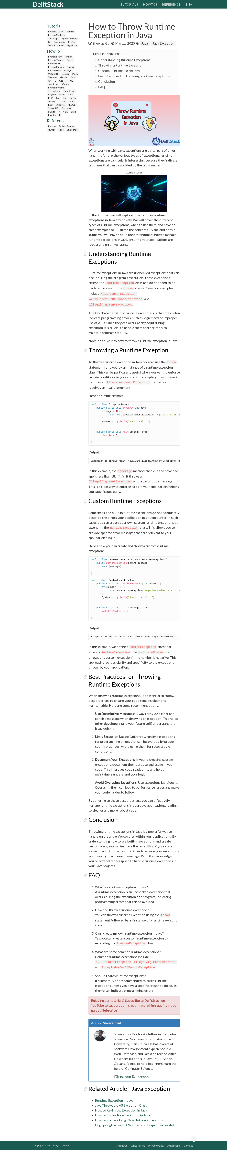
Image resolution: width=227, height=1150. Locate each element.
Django (68, 70)
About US (122, 1145)
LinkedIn (122, 1077)
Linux (72, 77)
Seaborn (52, 77)
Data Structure (56, 45)
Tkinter (70, 31)
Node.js (52, 101)
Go (64, 97)
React (62, 94)
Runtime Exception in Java (114, 1100)
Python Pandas (56, 67)
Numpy (70, 67)
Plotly (75, 73)
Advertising (174, 1145)
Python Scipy (55, 56)
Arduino (60, 104)
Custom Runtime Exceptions (119, 71)
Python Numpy (69, 38)
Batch (70, 60)
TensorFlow (54, 91)
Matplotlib (59, 41)
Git (49, 41)
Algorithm (72, 45)
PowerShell (54, 63)
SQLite (51, 111)
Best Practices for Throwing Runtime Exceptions (134, 76)
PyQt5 (71, 41)
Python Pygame (56, 87)
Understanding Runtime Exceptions (124, 60)
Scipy (61, 129)
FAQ (101, 87)
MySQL (71, 104)
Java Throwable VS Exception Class (121, 1105)
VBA (65, 111)
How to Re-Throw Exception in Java (121, 1110)
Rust (71, 101)
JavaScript (53, 38)
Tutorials (129, 4)
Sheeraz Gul (101, 43)
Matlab (63, 77)
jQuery (65, 84)
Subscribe (109, 1010)
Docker (65, 73)
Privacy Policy (156, 1145)
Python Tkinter (56, 60)
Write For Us (138, 1145)
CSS (70, 94)
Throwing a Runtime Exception (120, 65)
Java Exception (163, 43)
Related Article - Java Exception (129, 1088)
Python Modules (56, 35)
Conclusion (106, 81)
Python (68, 56)
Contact (188, 1145)
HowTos (150, 4)
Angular (52, 94)
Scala (73, 111)
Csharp (62, 101)
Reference (171, 4)
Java (58, 97)
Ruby (50, 104)
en (189, 4)
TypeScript (69, 91)
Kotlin (73, 97)
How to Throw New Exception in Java (122, 1115)
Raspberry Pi (54, 115)
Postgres (66, 108)
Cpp (61, 80)
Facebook (141, 1077)
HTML (70, 80)
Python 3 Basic (55, 31)
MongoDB (53, 108)
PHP (50, 97)
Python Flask (54, 70)
